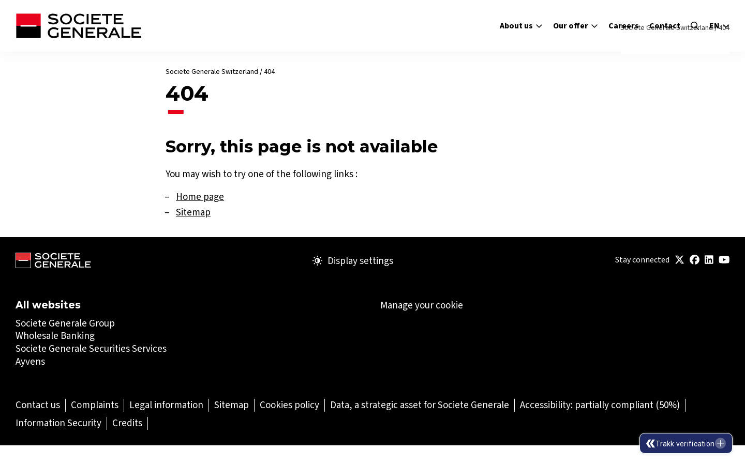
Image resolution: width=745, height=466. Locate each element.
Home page (200, 196)
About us (521, 25)
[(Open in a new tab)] (679, 260)
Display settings (352, 261)
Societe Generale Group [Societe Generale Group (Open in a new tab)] (65, 323)
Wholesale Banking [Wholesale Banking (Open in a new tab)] (55, 335)
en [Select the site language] (719, 25)
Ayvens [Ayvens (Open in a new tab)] (30, 361)
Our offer (575, 25)
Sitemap (193, 212)
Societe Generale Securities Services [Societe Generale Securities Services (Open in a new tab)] (91, 348)
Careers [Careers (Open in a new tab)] (623, 25)
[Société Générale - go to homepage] (78, 26)
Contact (664, 25)
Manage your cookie (421, 305)
